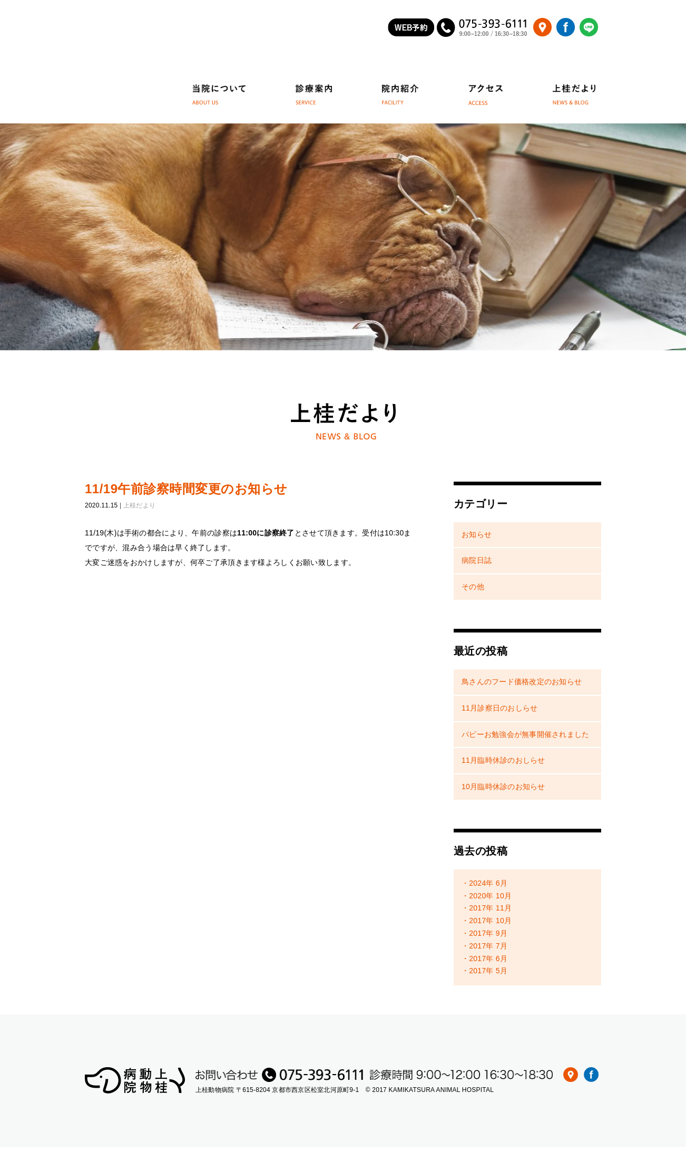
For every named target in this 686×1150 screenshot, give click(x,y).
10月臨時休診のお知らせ (503, 790)
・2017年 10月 (487, 924)
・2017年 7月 (484, 949)
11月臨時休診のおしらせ (503, 764)
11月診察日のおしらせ (499, 711)
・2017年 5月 (484, 974)
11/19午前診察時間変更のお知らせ (186, 492)
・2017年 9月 (484, 937)
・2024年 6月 (484, 886)
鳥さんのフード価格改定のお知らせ (522, 685)
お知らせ (477, 537)
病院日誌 (477, 564)
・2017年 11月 (487, 911)
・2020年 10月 (487, 899)
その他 (473, 590)
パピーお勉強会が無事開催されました (525, 737)
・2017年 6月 (484, 961)
